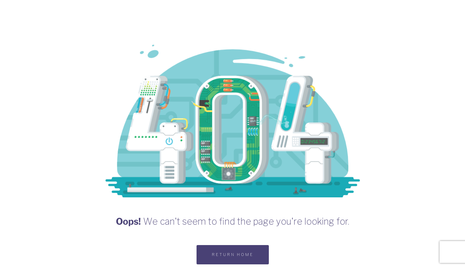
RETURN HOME (233, 254)
